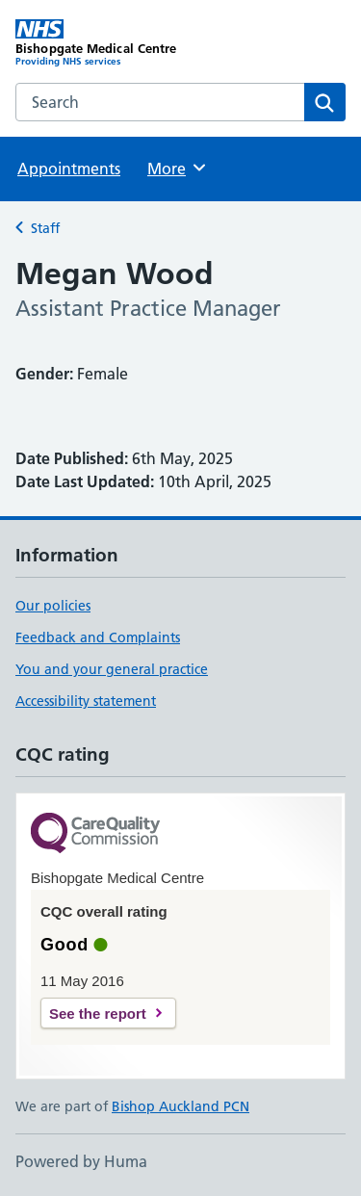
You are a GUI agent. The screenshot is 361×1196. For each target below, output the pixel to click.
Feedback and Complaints (97, 637)
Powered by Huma (81, 1161)
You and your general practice (111, 669)
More (177, 167)
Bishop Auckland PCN (180, 1106)
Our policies (52, 605)
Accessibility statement (85, 701)
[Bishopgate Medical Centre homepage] (98, 43)
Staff (45, 228)
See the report (97, 1013)
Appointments (68, 168)
